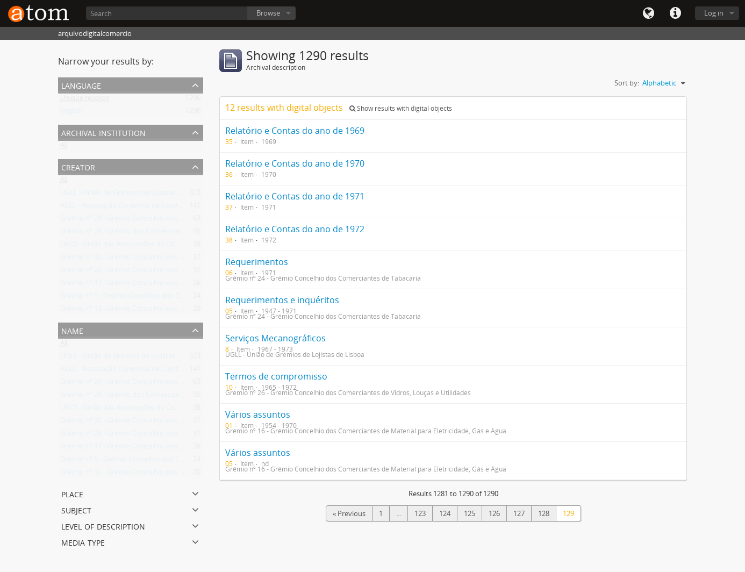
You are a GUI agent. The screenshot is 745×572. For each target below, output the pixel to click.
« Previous (349, 513)
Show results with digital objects (400, 108)
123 (420, 513)
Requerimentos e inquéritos (282, 300)
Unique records (84, 100)
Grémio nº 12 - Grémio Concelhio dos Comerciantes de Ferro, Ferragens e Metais (187, 311)
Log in (713, 13)
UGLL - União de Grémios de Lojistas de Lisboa (133, 194)
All (64, 147)
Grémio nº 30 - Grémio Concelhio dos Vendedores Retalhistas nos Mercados (180, 259)
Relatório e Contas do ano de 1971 (294, 196)
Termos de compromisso (276, 376)
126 (494, 513)
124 (444, 513)
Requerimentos (256, 262)
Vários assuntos (257, 414)
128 (543, 513)
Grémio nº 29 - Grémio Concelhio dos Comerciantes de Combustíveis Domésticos (188, 220)
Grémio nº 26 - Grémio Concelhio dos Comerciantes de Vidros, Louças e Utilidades (189, 272)
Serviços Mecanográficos (275, 338)
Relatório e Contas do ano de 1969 (294, 131)
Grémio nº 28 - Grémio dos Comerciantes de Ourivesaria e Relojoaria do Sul (179, 233)
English (71, 113)
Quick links (675, 13)
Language (648, 13)
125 (469, 513)
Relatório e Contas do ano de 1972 (294, 229)
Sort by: (626, 83)
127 (519, 513)
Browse (268, 13)
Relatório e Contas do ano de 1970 (294, 163)
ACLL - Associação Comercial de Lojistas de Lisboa (139, 207)
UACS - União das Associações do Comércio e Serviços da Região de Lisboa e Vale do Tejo (200, 246)
